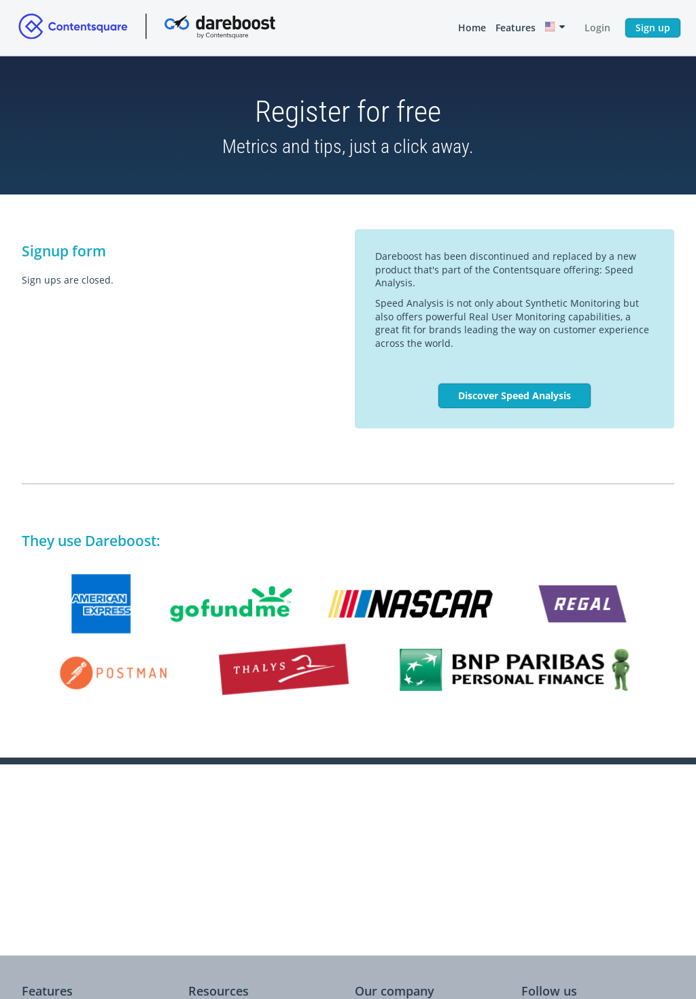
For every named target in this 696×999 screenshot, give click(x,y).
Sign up (653, 27)
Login (597, 27)
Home (472, 27)
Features (515, 27)
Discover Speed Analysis (514, 395)
